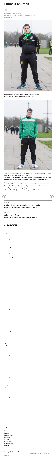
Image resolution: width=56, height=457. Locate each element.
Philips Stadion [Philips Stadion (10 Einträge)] (7, 345)
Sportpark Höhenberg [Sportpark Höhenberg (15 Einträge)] (9, 391)
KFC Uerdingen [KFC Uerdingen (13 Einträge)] (7, 319)
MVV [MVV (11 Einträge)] (5, 333)
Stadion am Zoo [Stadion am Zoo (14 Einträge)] (8, 401)
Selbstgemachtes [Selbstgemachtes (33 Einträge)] (8, 385)
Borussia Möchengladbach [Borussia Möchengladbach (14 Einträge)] (10, 257)
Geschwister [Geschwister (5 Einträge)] (7, 307)
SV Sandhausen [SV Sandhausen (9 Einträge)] (8, 403)
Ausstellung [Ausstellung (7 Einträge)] (7, 239)
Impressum (6, 445)
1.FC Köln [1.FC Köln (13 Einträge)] (6, 231)
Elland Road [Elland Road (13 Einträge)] (7, 283)
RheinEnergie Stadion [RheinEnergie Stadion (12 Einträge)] (9, 355)
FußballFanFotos (16, 4)
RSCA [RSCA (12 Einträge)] (5, 369)
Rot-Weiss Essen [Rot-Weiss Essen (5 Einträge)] (8, 363)
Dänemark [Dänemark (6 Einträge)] (6, 279)
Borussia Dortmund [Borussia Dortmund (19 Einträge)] (8, 255)
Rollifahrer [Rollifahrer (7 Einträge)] (6, 361)
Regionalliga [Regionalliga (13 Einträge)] (7, 353)
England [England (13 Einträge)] (6, 285)
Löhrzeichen (7, 437)
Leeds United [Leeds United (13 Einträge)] (7, 325)
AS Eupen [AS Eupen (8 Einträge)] (6, 237)
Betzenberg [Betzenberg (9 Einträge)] (7, 253)
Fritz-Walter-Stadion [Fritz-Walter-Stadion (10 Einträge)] (8, 303)
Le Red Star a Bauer (8, 443)
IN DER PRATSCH (8, 441)
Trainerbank (15, 452)
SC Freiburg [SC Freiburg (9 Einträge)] (7, 377)
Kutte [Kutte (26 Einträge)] (5, 323)
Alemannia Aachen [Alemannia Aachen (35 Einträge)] (8, 235)
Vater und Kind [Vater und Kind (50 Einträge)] (7, 413)
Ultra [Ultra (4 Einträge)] (5, 407)
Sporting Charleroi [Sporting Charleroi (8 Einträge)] (8, 389)
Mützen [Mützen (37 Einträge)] (6, 337)
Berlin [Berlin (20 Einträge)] (5, 251)
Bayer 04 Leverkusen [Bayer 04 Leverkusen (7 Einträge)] (9, 245)
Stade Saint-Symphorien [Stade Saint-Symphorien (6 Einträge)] (9, 399)
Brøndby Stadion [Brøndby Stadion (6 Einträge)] (8, 265)
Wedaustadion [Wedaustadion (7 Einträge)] (7, 421)
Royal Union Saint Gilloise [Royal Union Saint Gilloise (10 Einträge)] (10, 367)
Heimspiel (7, 452)
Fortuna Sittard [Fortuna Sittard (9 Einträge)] (7, 297)
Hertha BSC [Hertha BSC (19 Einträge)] (7, 315)
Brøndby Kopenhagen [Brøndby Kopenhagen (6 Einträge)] (9, 263)
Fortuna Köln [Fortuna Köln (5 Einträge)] (7, 295)
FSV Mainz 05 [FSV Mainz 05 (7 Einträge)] (7, 305)
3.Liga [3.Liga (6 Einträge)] (5, 233)
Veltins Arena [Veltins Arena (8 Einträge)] (7, 415)
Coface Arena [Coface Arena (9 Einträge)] (7, 269)
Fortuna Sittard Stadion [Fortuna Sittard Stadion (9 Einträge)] (9, 299)
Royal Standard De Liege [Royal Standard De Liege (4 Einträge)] (10, 365)
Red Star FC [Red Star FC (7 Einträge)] (7, 351)
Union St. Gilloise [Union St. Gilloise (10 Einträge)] (8, 409)
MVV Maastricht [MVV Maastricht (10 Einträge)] (7, 335)
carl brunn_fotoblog (8, 435)
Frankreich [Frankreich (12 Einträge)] (6, 301)
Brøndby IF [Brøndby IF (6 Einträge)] (6, 261)
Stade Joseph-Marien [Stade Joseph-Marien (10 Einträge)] (9, 397)
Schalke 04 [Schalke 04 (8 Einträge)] (6, 379)
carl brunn (6, 433)
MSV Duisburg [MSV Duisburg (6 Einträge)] (7, 331)
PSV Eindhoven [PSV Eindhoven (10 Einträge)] (7, 347)
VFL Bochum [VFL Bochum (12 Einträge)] (7, 417)
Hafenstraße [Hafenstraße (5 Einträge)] (7, 311)
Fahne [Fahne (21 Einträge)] (5, 289)
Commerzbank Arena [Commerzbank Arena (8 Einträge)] (9, 271)
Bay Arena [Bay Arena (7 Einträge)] (6, 243)
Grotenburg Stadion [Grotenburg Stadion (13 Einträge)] (8, 309)
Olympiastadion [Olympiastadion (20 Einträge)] (8, 343)
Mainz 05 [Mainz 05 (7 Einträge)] (6, 329)
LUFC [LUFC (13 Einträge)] (5, 327)
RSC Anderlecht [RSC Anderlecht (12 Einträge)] (8, 371)
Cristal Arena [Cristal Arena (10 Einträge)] (7, 275)
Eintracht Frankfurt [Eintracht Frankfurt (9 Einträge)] (8, 281)
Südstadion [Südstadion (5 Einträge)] (7, 405)
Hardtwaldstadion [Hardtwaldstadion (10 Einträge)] (8, 313)
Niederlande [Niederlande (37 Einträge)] (7, 341)
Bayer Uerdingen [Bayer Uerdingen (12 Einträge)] (8, 247)
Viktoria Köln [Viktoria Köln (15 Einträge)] (7, 419)
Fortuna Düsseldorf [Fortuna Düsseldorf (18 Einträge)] (8, 293)
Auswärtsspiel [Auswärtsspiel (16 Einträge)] (7, 241)
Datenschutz (24, 452)
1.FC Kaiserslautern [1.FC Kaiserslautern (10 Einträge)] (8, 229)
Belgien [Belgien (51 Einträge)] (6, 249)
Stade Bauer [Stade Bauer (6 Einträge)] (7, 393)
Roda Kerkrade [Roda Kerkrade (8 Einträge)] (7, 359)
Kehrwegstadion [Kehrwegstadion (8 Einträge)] (8, 317)
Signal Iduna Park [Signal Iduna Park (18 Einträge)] (8, 387)
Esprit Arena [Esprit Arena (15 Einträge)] (7, 287)
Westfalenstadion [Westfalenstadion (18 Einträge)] (8, 423)
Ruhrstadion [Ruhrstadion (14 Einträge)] (7, 373)
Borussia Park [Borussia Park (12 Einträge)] (7, 259)
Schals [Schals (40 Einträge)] (5, 381)
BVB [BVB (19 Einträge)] (5, 267)
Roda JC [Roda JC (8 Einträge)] (6, 357)
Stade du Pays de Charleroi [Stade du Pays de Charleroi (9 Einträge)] (10, 395)
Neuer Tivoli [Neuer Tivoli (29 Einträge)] (7, 339)
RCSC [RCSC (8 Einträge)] (5, 349)
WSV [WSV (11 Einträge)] (5, 425)
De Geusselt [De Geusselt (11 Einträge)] (7, 277)
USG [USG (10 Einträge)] (5, 411)
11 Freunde (6, 439)
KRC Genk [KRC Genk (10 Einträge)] (6, 321)
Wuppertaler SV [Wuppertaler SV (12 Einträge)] (7, 427)
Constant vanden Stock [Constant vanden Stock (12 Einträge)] (9, 273)
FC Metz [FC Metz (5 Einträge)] (6, 291)
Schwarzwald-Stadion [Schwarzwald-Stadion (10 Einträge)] (9, 383)
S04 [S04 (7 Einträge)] (5, 375)
